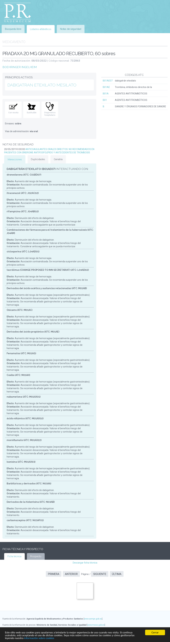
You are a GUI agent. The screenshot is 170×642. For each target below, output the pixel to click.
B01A (106, 93)
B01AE (106, 87)
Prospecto (35, 556)
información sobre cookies (39, 638)
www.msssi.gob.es (96, 625)
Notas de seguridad (70, 29)
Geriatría (58, 159)
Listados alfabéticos (40, 29)
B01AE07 (108, 80)
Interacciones (15, 159)
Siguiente (99, 574)
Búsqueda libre (13, 29)
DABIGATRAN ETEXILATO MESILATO (41, 84)
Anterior (71, 574)
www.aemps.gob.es (93, 619)
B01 (105, 100)
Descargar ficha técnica (85, 562)
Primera (53, 574)
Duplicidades (38, 159)
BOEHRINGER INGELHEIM (19, 67)
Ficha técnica (14, 556)
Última (116, 574)
